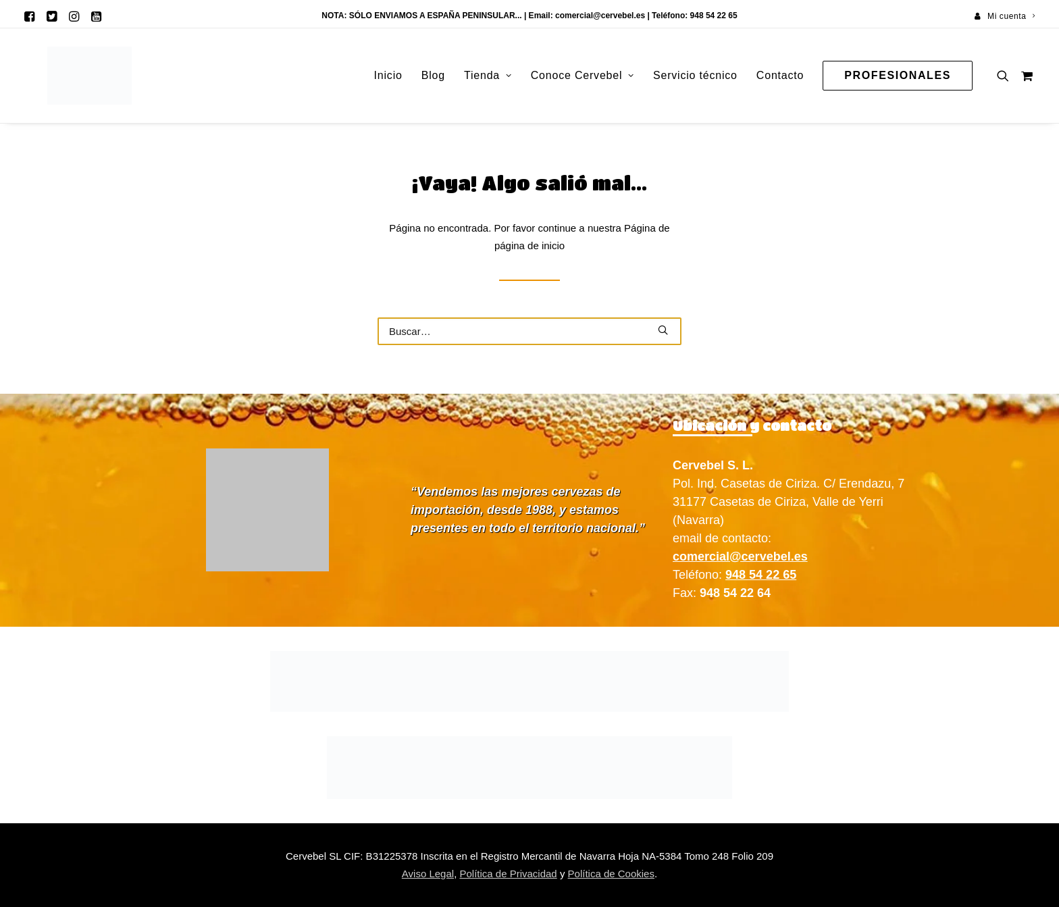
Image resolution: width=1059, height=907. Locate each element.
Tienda (488, 75)
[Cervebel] (66, 76)
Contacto (780, 75)
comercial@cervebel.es (600, 15)
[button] (29, 16)
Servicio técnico (695, 75)
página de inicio (529, 245)
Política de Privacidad (508, 873)
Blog (433, 75)
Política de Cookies (611, 873)
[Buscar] (529, 331)
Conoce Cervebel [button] (582, 75)
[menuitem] (1004, 16)
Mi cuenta (1011, 16)
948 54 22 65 (760, 574)
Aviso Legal (428, 873)
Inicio (388, 75)
